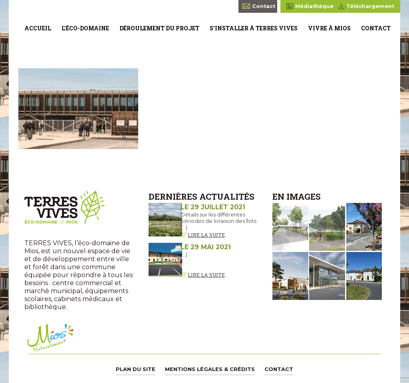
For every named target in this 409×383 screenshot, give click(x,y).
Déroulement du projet (159, 28)
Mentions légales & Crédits (210, 369)
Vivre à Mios (329, 28)
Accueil (37, 28)
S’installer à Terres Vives (254, 28)
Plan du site (135, 369)
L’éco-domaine (85, 28)
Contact (376, 28)
